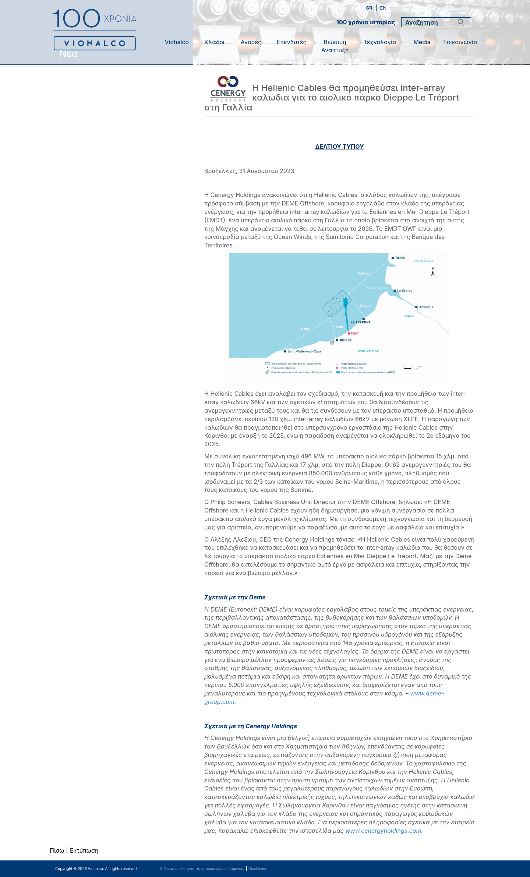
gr (370, 8)
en (383, 8)
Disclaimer (257, 868)
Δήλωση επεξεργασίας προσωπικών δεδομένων (202, 868)
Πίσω (57, 850)
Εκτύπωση (84, 850)
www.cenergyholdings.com (383, 830)
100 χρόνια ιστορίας (365, 22)
